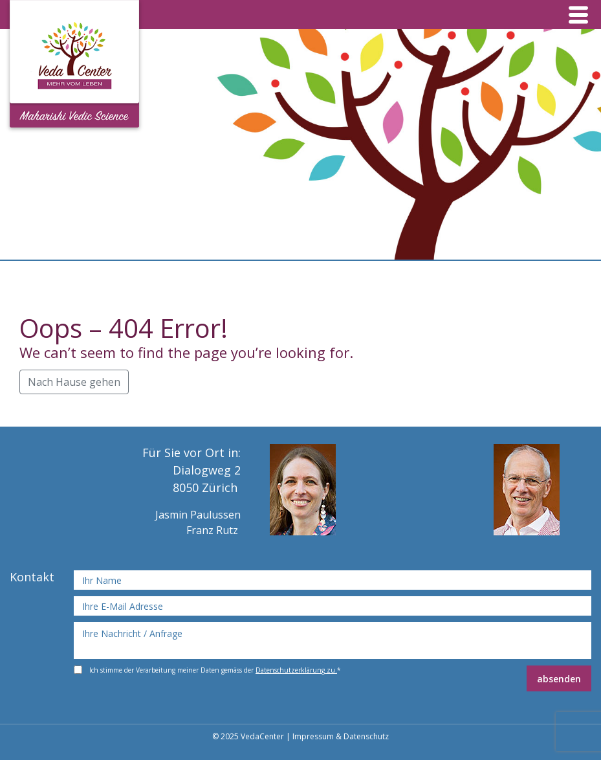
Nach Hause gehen (74, 382)
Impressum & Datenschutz (340, 736)
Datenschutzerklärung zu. (296, 670)
